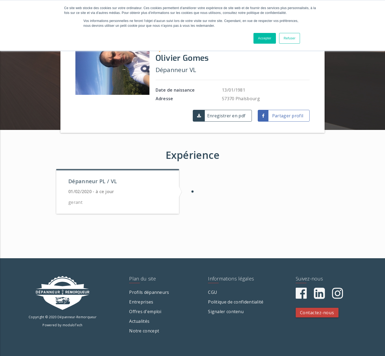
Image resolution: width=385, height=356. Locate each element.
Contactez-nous (317, 312)
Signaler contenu (226, 311)
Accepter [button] (264, 38)
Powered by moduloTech (62, 325)
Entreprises (141, 302)
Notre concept (144, 331)
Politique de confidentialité (235, 302)
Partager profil (287, 116)
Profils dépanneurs (149, 292)
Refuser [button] (289, 38)
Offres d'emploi (145, 311)
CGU (212, 292)
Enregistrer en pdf (226, 116)
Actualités (139, 321)
